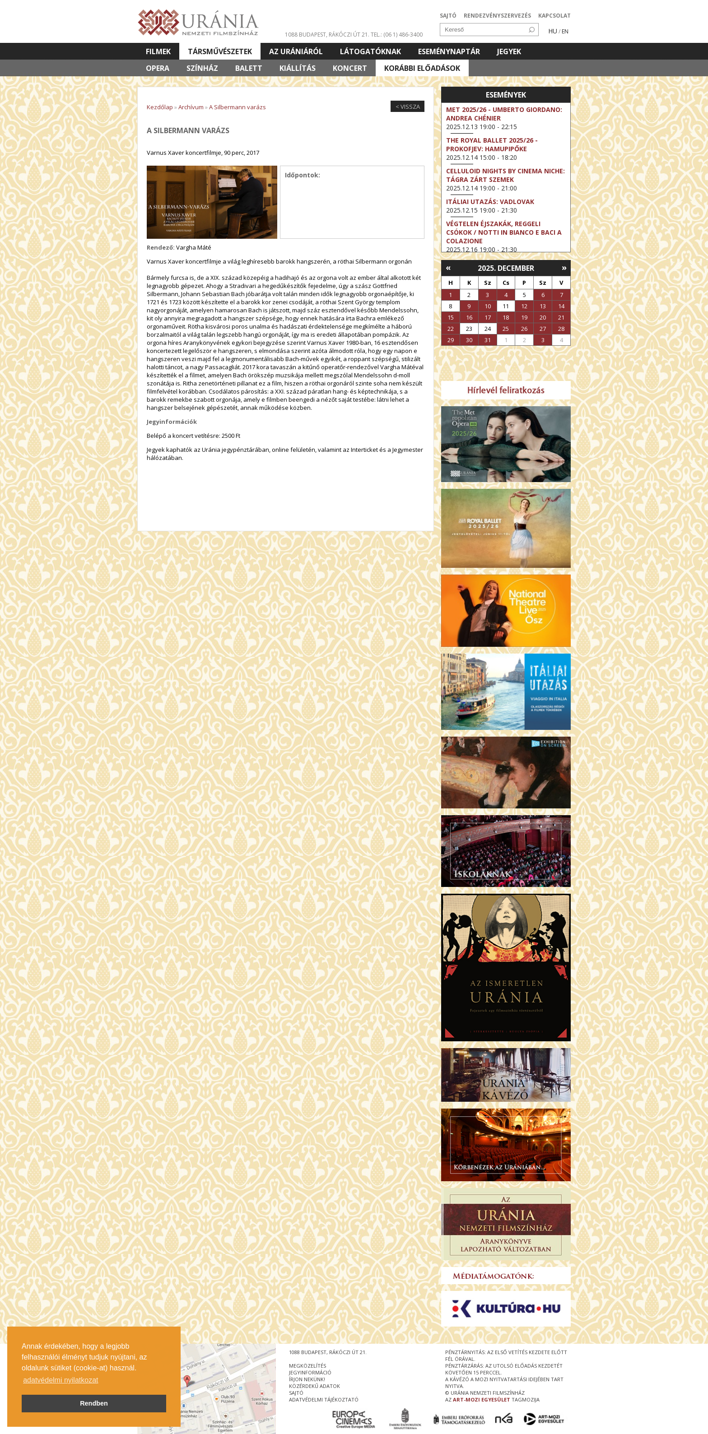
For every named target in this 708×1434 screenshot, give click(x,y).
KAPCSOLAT (554, 15)
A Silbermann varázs (237, 107)
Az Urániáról (296, 51)
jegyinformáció (310, 1372)
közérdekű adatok (314, 1386)
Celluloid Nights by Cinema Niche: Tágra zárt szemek (505, 175)
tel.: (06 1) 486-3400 (397, 34)
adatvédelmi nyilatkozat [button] (60, 1380)
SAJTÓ (448, 15)
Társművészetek (220, 51)
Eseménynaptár (449, 51)
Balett (248, 68)
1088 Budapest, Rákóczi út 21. (327, 34)
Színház (202, 68)
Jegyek (509, 51)
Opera (157, 68)
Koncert (350, 68)
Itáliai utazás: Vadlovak (490, 201)
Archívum (191, 107)
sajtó (296, 1392)
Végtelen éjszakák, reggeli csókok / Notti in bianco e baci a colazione (504, 232)
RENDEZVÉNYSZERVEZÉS (497, 15)
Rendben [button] (94, 1403)
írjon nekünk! (307, 1379)
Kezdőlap (160, 107)
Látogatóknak (370, 51)
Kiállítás (297, 68)
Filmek (158, 51)
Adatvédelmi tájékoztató (324, 1399)
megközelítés (307, 1365)
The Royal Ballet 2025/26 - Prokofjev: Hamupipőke (492, 144)
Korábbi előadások (422, 68)
